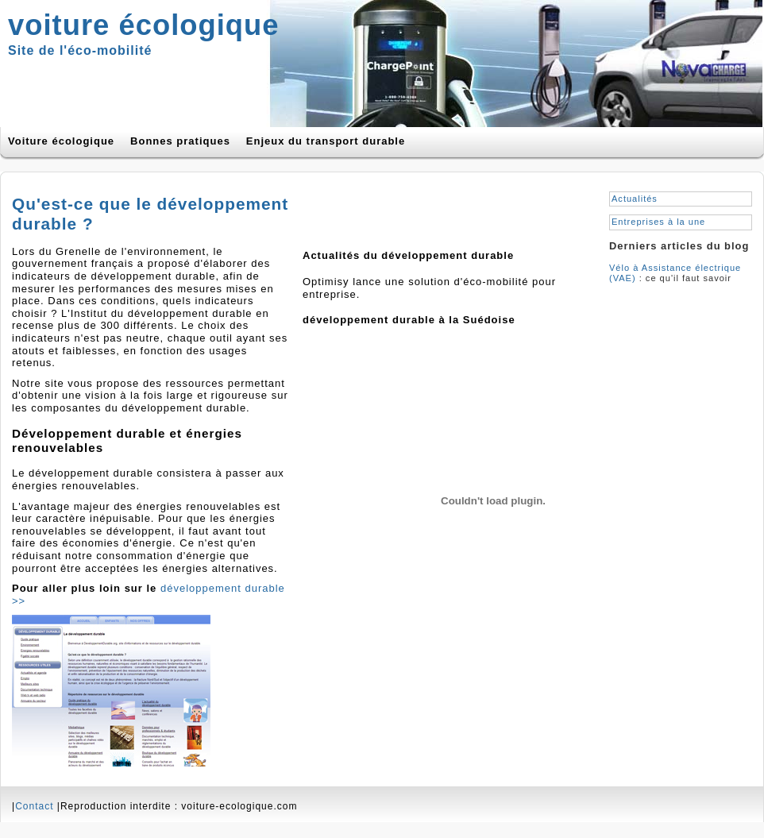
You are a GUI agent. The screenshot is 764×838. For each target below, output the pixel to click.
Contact (34, 806)
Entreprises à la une (658, 221)
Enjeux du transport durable (325, 141)
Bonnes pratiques (180, 141)
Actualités (635, 198)
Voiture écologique (61, 141)
